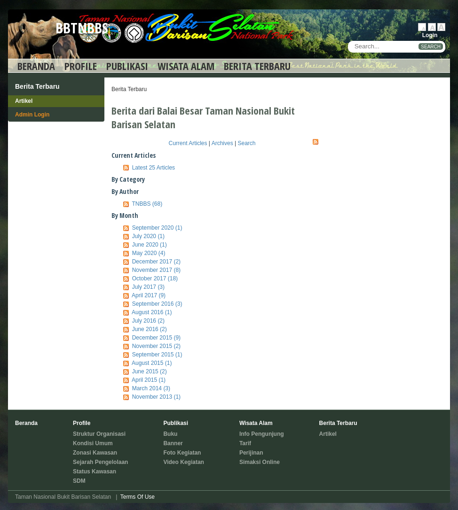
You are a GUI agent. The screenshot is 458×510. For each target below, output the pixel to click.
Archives (222, 143)
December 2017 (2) (156, 261)
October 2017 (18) (155, 278)
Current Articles (188, 143)
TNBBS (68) (147, 204)
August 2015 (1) (152, 363)
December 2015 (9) (156, 337)
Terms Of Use (137, 497)
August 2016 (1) (152, 312)
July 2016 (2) (148, 320)
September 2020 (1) (157, 227)
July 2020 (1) (148, 236)
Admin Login (32, 114)
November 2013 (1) (156, 397)
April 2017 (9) (149, 295)
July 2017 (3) (148, 287)
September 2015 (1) (157, 354)
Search (246, 143)
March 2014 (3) (151, 388)
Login (430, 35)
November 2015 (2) (156, 346)
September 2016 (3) (157, 304)
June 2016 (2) (149, 329)
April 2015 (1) (149, 380)
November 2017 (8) (156, 270)
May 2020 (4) (149, 253)
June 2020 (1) (149, 244)
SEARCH (431, 46)
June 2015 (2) (149, 371)
